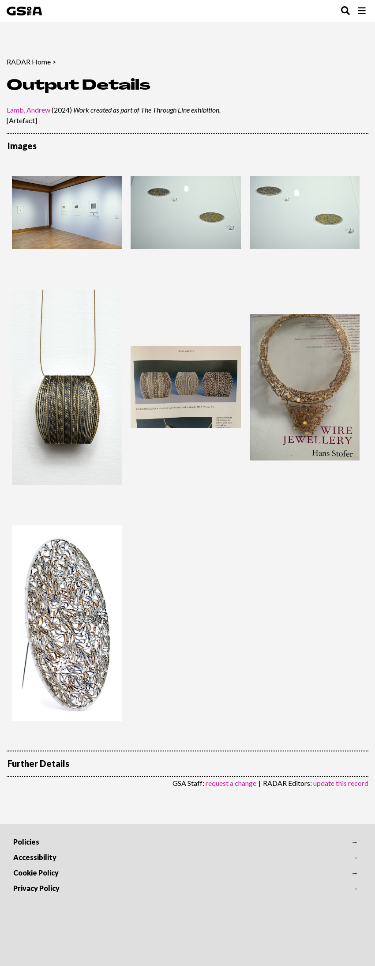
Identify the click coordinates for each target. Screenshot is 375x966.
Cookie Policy (36, 872)
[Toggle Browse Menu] (361, 11)
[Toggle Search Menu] (345, 11)
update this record (340, 783)
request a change (231, 783)
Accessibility (34, 857)
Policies (26, 842)
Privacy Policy (36, 888)
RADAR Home (29, 61)
